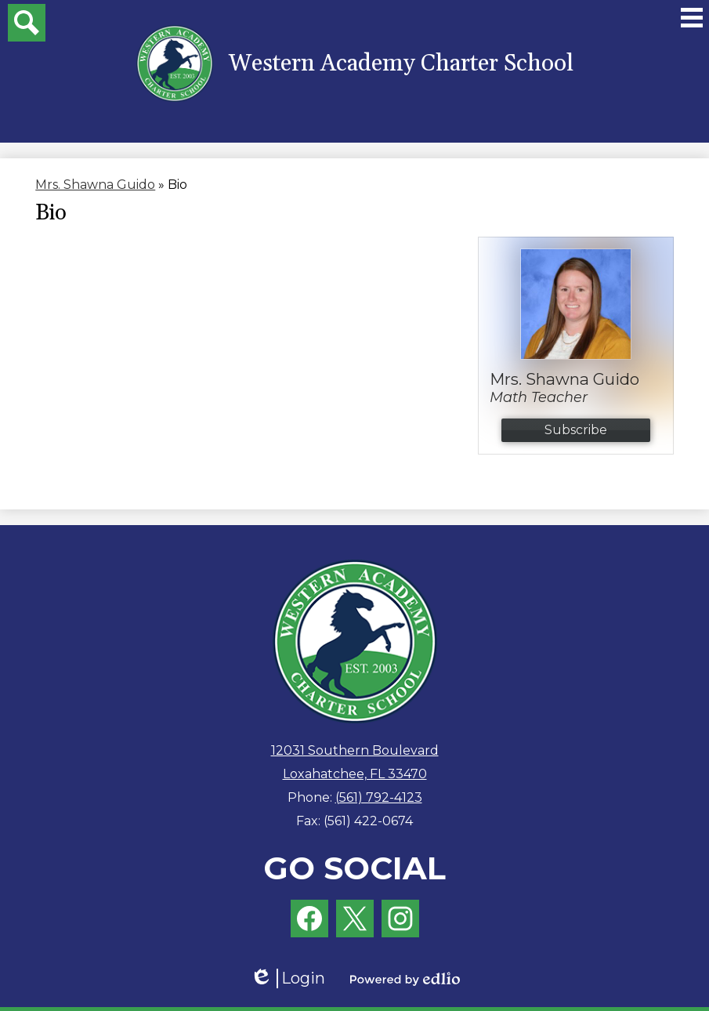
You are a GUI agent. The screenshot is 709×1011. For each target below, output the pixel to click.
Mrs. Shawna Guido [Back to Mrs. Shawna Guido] (95, 184)
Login (287, 978)
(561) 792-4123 (378, 797)
